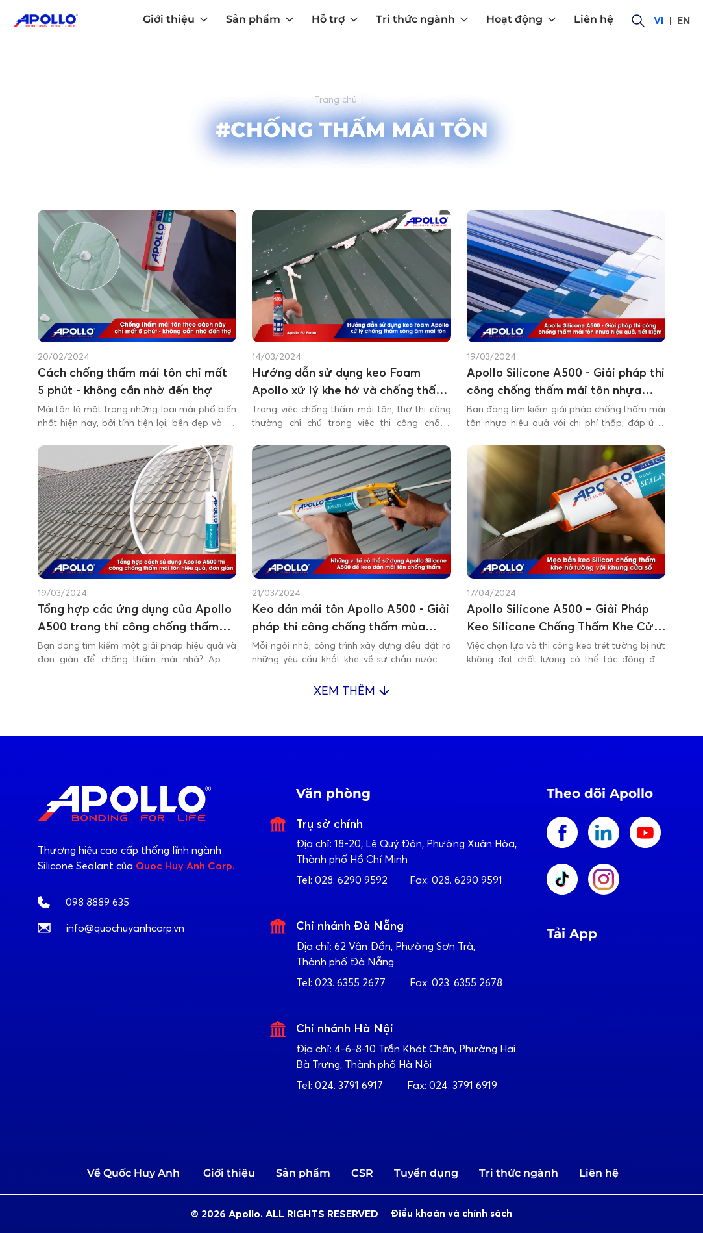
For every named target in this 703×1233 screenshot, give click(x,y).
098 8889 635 (97, 901)
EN (683, 20)
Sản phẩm (303, 1173)
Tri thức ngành (518, 1173)
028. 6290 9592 (351, 879)
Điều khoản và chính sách (455, 1214)
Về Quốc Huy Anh (133, 1173)
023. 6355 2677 (350, 982)
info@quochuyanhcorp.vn (125, 927)
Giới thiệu (229, 1173)
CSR (362, 1173)
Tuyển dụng (426, 1173)
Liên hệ (599, 1173)
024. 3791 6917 (349, 1084)
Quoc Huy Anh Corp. (185, 865)
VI (658, 20)
